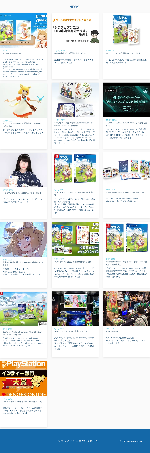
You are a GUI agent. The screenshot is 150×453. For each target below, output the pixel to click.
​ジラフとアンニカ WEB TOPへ (78, 440)
